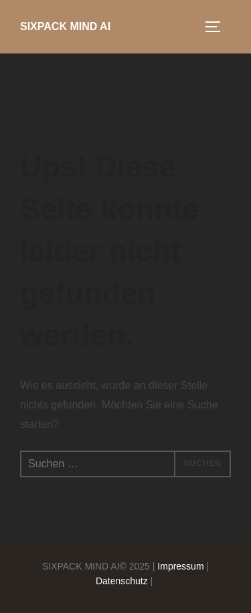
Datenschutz (122, 581)
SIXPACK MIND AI (65, 26)
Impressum (180, 566)
